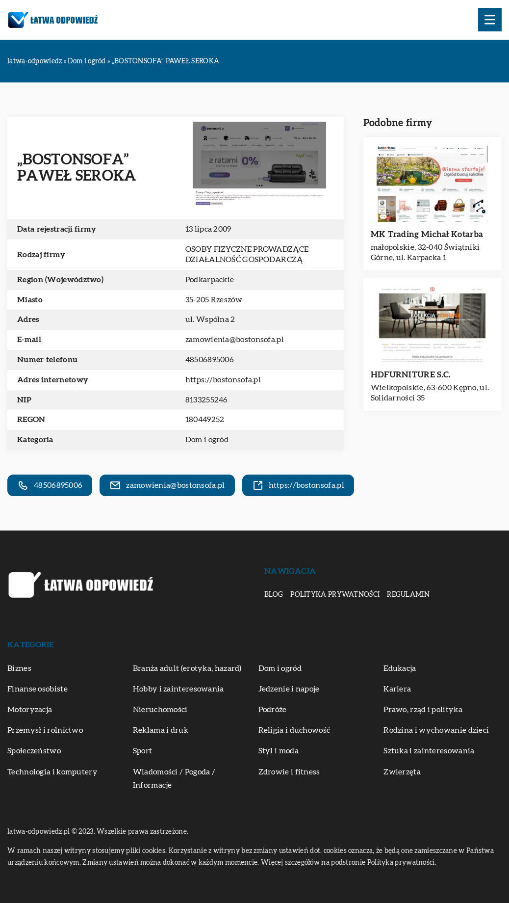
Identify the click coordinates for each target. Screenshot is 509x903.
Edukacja (399, 668)
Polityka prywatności (335, 594)
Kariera (397, 689)
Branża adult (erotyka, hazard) (187, 668)
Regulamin (408, 594)
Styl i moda (278, 751)
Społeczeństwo (34, 751)
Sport (143, 751)
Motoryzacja (29, 710)
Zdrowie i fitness (289, 772)
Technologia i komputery (52, 772)
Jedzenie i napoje (289, 689)
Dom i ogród (207, 440)
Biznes (19, 668)
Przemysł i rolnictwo (45, 730)
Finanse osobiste (37, 689)
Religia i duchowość (294, 730)
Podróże (272, 710)
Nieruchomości (160, 710)
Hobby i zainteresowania (178, 689)
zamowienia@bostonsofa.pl (234, 340)
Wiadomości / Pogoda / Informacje (174, 778)
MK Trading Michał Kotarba (427, 234)
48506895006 (209, 360)
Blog (273, 594)
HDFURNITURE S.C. (411, 375)
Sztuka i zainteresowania (428, 751)
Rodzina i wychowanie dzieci (436, 730)
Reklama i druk (160, 730)
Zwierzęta (402, 772)
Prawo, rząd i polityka (422, 710)
